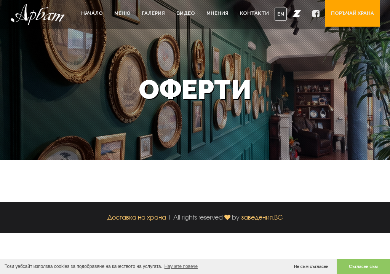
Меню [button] (122, 13)
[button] (297, 13)
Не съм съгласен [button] (311, 266)
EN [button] (280, 14)
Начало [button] (92, 13)
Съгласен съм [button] (363, 266)
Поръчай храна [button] (352, 13)
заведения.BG (262, 217)
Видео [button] (185, 13)
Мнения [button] (217, 13)
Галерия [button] (153, 13)
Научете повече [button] (181, 266)
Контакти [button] (254, 13)
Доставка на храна (136, 217)
